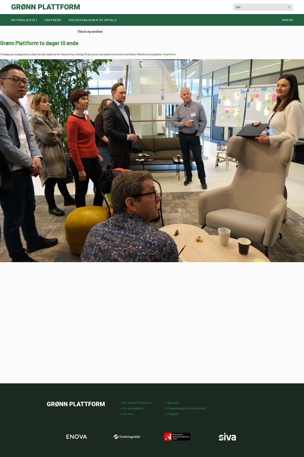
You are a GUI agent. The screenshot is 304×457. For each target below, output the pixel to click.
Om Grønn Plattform (136, 403)
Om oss (126, 414)
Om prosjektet (24, 20)
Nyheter (171, 403)
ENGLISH (287, 19)
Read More (169, 54)
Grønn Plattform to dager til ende (39, 43)
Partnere (53, 20)
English (171, 414)
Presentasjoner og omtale (93, 20)
